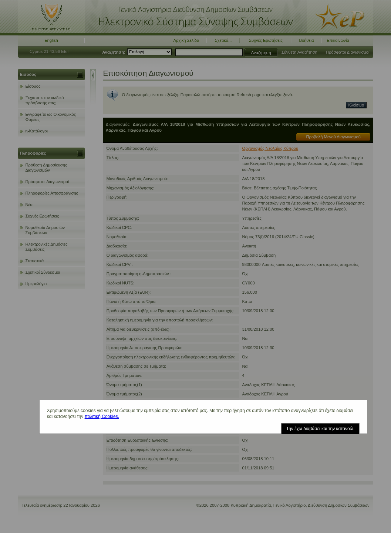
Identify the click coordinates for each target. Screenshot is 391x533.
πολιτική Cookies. (102, 416)
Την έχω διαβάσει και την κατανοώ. (320, 428)
